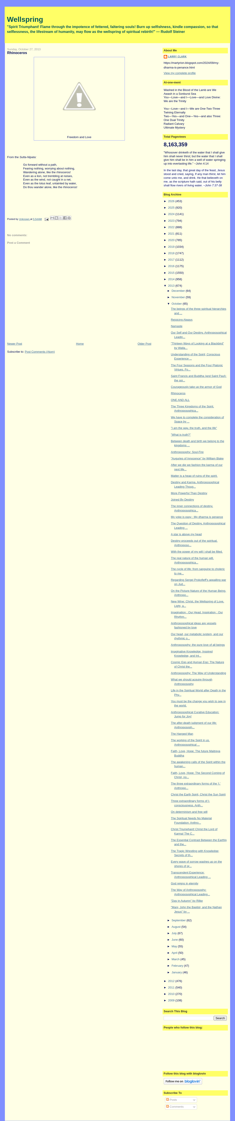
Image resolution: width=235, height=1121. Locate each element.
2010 (171, 994)
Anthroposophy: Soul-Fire (187, 452)
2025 (171, 207)
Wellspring (25, 19)
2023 (171, 220)
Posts (171, 1099)
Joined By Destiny (182, 499)
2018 (171, 253)
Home (80, 343)
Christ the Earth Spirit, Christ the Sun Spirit (198, 794)
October (177, 303)
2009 (171, 1000)
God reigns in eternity (184, 883)
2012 (171, 981)
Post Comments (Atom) (40, 351)
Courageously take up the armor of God (196, 386)
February (177, 965)
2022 (171, 227)
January (177, 972)
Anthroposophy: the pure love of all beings (198, 644)
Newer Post (14, 343)
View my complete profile (180, 73)
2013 (171, 285)
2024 (171, 214)
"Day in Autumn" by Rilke (187, 900)
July (174, 933)
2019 (171, 246)
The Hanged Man (182, 733)
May (174, 946)
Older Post (144, 343)
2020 (171, 240)
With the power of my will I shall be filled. (197, 551)
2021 (171, 233)
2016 (171, 266)
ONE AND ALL (180, 400)
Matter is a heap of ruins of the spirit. (194, 475)
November (178, 297)
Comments (174, 1106)
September (178, 920)
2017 (171, 259)
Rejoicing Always (182, 319)
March (175, 959)
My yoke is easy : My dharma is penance (197, 517)
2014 (171, 279)
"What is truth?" (181, 434)
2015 (171, 272)
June (175, 939)
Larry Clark (177, 56)
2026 (171, 201)
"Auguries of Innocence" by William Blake (197, 458)
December (178, 290)
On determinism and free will (189, 811)
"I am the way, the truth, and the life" (194, 428)
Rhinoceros (178, 393)
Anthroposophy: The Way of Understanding (198, 673)
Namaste (176, 326)
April (174, 952)
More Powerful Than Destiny (189, 493)
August (176, 926)
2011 (171, 987)
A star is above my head (186, 534)
